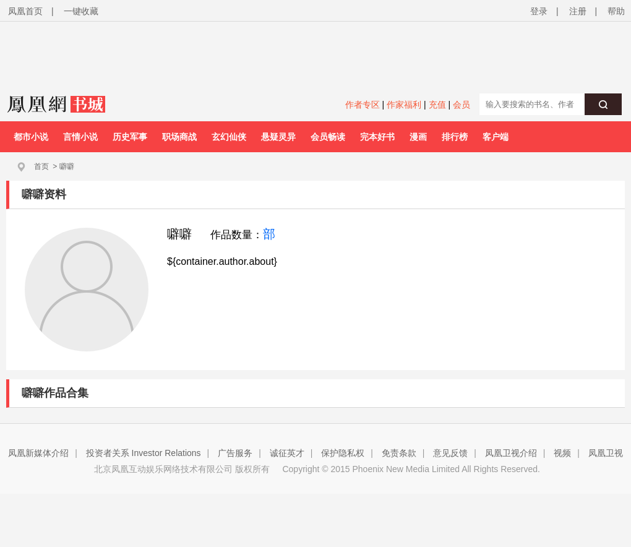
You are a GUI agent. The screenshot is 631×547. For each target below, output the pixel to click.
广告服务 (235, 453)
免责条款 (399, 453)
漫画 (418, 137)
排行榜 (455, 137)
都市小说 (31, 137)
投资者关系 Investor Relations (143, 453)
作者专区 (362, 105)
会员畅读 (328, 137)
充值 (437, 105)
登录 (538, 11)
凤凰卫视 (605, 453)
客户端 (496, 137)
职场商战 (179, 137)
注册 (577, 11)
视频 (562, 453)
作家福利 (404, 105)
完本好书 (377, 137)
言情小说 (80, 137)
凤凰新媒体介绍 (38, 453)
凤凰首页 (25, 11)
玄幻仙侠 (229, 137)
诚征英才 (287, 453)
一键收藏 (81, 11)
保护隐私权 (342, 453)
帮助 (616, 11)
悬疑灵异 (278, 137)
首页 (41, 166)
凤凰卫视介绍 (511, 453)
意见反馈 (450, 453)
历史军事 (130, 137)
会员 (461, 105)
